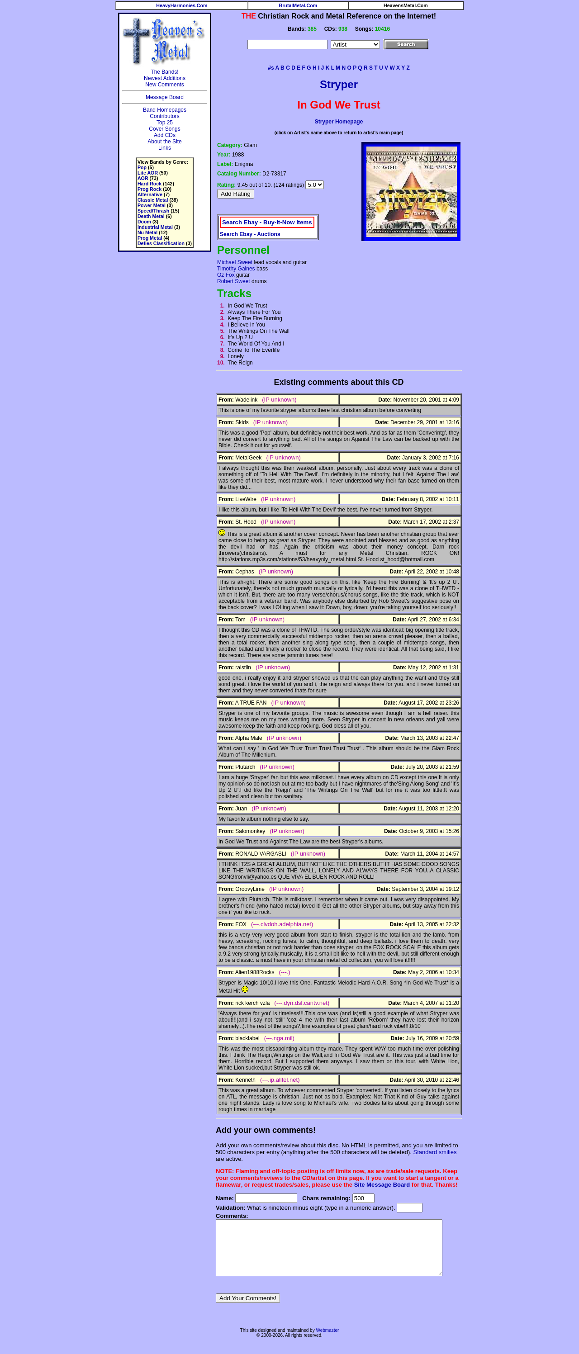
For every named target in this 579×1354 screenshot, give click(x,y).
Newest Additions (160, 78)
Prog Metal (145, 238)
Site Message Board (378, 1184)
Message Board (161, 97)
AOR (138, 178)
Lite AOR (143, 172)
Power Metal (147, 205)
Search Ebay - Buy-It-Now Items (263, 220)
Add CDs (160, 135)
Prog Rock (145, 189)
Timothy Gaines (233, 268)
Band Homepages (160, 110)
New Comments (161, 84)
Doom (140, 221)
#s (271, 68)
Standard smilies (419, 1152)
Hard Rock (145, 183)
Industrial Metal (151, 227)
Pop (137, 167)
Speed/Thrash (149, 210)
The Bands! (161, 72)
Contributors (161, 116)
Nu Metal (143, 232)
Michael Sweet (231, 262)
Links (160, 148)
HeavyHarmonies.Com (181, 5)
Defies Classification (156, 243)
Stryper (339, 84)
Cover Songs (160, 129)
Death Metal (147, 216)
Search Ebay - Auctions (246, 232)
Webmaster (327, 1341)
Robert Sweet (230, 281)
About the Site (161, 141)
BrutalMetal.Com (298, 5)
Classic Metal (148, 200)
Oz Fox (222, 275)
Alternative (145, 194)
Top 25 (160, 122)
